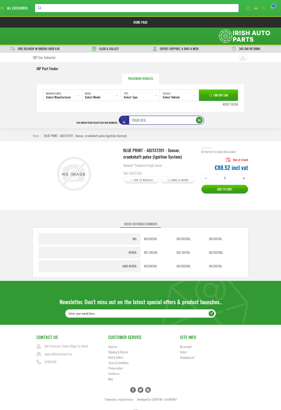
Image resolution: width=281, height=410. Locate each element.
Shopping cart (187, 341)
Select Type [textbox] (131, 81)
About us (112, 331)
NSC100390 (150, 223)
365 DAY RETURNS (246, 32)
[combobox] (170, 8)
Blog (110, 363)
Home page (140, 23)
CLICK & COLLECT (105, 32)
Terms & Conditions (118, 347)
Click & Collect (115, 341)
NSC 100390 (150, 236)
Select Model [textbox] (92, 81)
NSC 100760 (183, 236)
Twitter (140, 374)
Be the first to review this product (218, 135)
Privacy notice (115, 352)
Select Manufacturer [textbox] (58, 81)
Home (36, 119)
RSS (148, 374)
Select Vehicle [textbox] (171, 81)
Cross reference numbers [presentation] (140, 208)
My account (186, 331)
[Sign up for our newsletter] (140, 297)
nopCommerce (125, 383)
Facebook (133, 374)
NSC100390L (183, 223)
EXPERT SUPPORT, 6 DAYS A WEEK (176, 32)
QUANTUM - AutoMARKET (164, 383)
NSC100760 (215, 223)
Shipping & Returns (118, 336)
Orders (183, 336)
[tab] (140, 208)
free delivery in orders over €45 (35, 32)
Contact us (114, 357)
